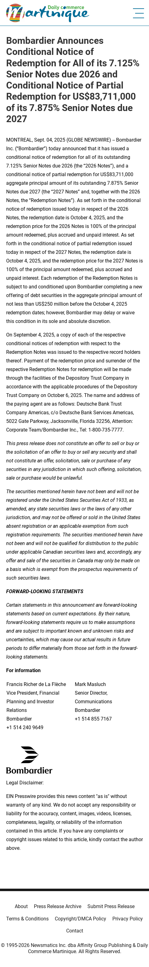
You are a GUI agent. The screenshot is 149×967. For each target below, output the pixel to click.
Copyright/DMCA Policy (80, 919)
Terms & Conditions (27, 919)
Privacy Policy (127, 919)
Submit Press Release (111, 906)
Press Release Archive (57, 906)
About (21, 906)
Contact (74, 931)
